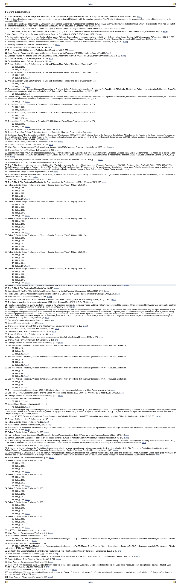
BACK (140, 16)
